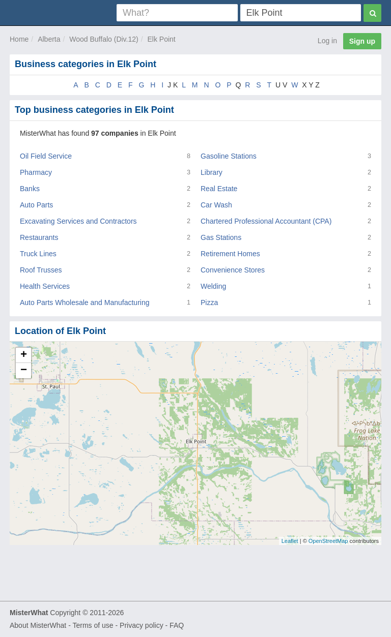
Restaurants (39, 237)
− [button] (23, 370)
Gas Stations (221, 237)
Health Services (45, 286)
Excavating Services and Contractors (78, 221)
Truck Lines (38, 254)
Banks (30, 189)
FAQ (177, 625)
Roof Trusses (41, 270)
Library (211, 172)
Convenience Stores (233, 270)
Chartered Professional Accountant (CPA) (266, 221)
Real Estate (219, 189)
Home (19, 39)
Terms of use (92, 625)
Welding (213, 286)
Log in (327, 41)
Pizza (209, 302)
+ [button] (23, 355)
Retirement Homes (230, 254)
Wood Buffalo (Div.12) (103, 39)
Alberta (49, 39)
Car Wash (216, 205)
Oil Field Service (46, 156)
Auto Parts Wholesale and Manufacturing (84, 302)
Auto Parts (36, 205)
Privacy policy (141, 625)
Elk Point (161, 39)
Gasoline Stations (229, 156)
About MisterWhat (38, 625)
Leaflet (290, 541)
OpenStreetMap (328, 541)
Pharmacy (36, 172)
